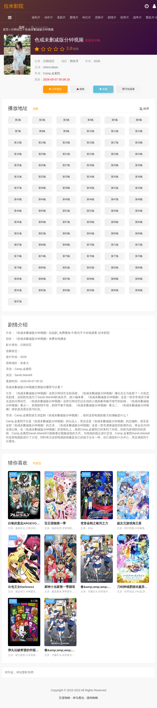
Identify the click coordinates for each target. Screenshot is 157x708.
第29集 (115, 165)
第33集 (66, 176)
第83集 (115, 267)
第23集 (115, 154)
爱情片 (74, 17)
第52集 (90, 210)
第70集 (90, 244)
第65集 (115, 233)
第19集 (18, 154)
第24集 (139, 154)
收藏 (103, 89)
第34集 (90, 176)
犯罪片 (125, 17)
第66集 (139, 233)
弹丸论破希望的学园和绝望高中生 (31, 650)
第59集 (115, 222)
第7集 (18, 131)
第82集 (90, 267)
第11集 (115, 131)
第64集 (90, 233)
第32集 (42, 176)
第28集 (90, 165)
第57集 (66, 222)
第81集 (66, 267)
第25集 (18, 165)
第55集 (18, 222)
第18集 (139, 142)
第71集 (115, 244)
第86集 (42, 278)
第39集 (66, 187)
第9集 (66, 131)
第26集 (42, 165)
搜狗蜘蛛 (92, 697)
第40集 (90, 187)
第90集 (139, 278)
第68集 (42, 244)
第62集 (42, 233)
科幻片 (87, 17)
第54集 (139, 210)
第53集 (115, 210)
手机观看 (128, 89)
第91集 (18, 290)
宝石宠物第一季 (55, 523)
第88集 (90, 278)
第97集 (18, 301)
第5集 (115, 119)
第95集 (115, 290)
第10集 (90, 131)
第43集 (18, 199)
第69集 (66, 244)
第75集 (66, 256)
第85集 (18, 278)
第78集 (139, 256)
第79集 (18, 267)
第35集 (115, 176)
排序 (144, 108)
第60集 (139, 222)
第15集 (66, 142)
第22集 (90, 154)
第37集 (18, 187)
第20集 (42, 154)
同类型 (37, 463)
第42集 (139, 187)
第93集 (66, 290)
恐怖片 (99, 17)
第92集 (42, 290)
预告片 (150, 17)
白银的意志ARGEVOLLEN (26, 523)
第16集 (90, 142)
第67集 (18, 244)
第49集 (18, 210)
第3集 (66, 119)
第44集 (42, 199)
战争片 (137, 17)
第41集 (115, 187)
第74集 (42, 256)
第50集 (42, 210)
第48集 (139, 199)
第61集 (18, 233)
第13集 (18, 142)
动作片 (49, 17)
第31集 (18, 176)
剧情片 (112, 17)
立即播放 (55, 89)
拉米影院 (14, 6)
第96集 (139, 290)
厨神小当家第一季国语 (59, 587)
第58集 (90, 222)
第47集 (115, 199)
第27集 (66, 165)
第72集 (139, 244)
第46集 (90, 199)
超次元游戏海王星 (129, 523)
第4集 (90, 119)
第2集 (42, 119)
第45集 (66, 199)
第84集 (139, 267)
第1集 (18, 119)
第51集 (66, 210)
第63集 (66, 233)
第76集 (90, 256)
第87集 (66, 278)
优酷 (35, 108)
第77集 (115, 256)
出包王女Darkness (21, 587)
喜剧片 (61, 17)
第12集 (139, 131)
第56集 (42, 222)
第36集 (139, 176)
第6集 (139, 119)
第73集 (18, 256)
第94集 (90, 290)
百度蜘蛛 (64, 697)
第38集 (42, 187)
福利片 (36, 17)
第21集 (66, 154)
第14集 (42, 142)
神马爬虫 (78, 697)
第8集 (42, 131)
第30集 (139, 165)
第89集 (115, 278)
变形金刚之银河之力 (94, 523)
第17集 (115, 142)
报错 (80, 89)
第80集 (42, 267)
